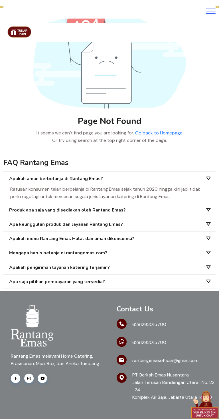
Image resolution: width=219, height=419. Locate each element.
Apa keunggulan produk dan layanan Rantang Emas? (66, 224)
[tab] (109, 179)
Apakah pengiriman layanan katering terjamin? (59, 267)
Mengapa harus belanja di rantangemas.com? (58, 253)
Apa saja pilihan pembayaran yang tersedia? (57, 282)
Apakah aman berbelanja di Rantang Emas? (56, 179)
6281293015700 (149, 324)
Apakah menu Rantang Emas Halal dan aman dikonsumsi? (71, 238)
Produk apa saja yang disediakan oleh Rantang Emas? (67, 210)
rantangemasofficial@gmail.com (165, 360)
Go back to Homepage (158, 133)
